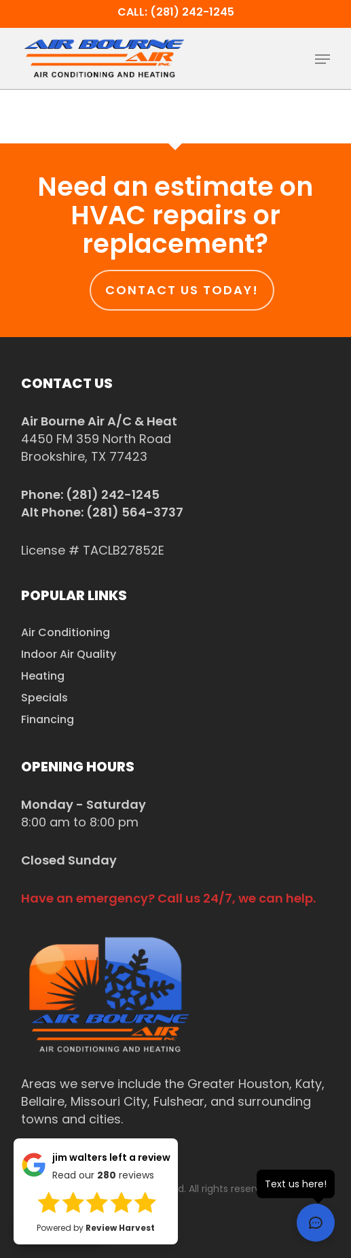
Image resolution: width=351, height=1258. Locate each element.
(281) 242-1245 (113, 494)
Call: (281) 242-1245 (175, 12)
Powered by (96, 1228)
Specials (44, 697)
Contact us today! (182, 289)
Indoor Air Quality (68, 654)
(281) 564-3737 (134, 512)
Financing (47, 719)
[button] (322, 59)
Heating (42, 676)
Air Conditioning (65, 632)
